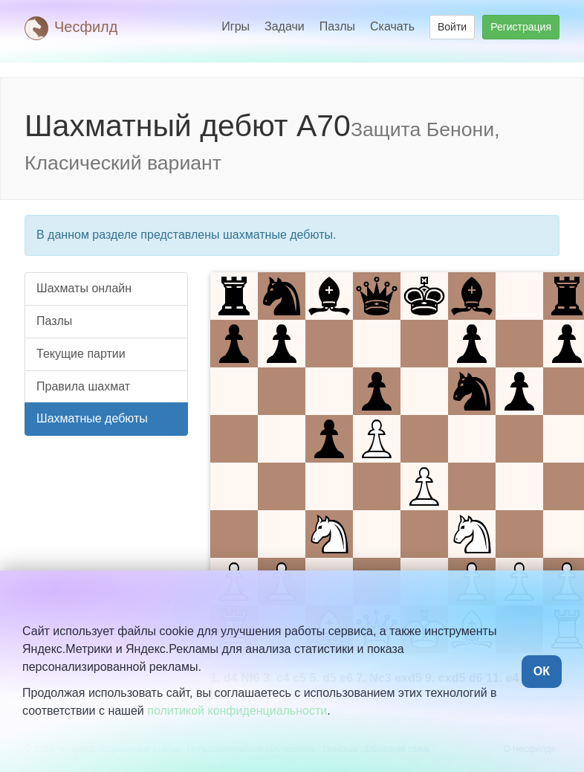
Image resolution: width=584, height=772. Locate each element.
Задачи (285, 26)
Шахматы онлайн (84, 288)
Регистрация (520, 27)
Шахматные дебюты (92, 418)
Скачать (392, 26)
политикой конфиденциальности (237, 710)
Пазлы (337, 26)
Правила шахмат (83, 386)
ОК (541, 671)
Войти (452, 27)
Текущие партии (81, 353)
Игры (235, 26)
